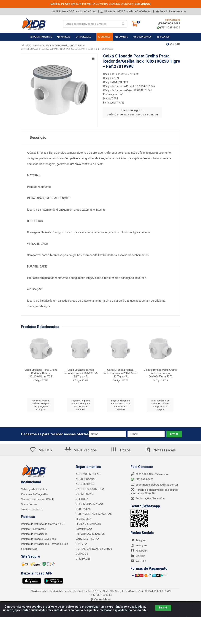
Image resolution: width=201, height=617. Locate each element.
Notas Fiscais (160, 450)
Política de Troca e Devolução (38, 539)
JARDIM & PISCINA (87, 538)
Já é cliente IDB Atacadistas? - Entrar (74, 11)
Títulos (120, 450)
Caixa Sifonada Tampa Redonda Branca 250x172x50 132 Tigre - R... (120, 373)
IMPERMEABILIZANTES (89, 533)
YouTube (138, 561)
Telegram (138, 540)
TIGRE (114, 98)
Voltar (173, 44)
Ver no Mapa (101, 599)
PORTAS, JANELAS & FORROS (93, 548)
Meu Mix (41, 450)
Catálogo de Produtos (34, 489)
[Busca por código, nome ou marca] (91, 24)
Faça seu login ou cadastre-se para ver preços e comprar (132, 112)
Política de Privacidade (34, 534)
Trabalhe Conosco (31, 509)
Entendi (163, 607)
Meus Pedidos (81, 450)
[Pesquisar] (123, 24)
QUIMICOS (82, 553)
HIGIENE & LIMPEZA (87, 523)
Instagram (139, 545)
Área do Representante (171, 11)
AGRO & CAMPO (85, 479)
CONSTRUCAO (84, 494)
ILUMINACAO (83, 528)
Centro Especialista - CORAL (37, 499)
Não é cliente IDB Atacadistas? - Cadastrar (126, 11)
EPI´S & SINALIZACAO (89, 503)
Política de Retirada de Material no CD (43, 524)
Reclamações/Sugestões (148, 498)
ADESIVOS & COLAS (88, 474)
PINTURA (81, 543)
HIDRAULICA (83, 518)
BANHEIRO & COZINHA (89, 489)
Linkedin (138, 555)
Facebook (139, 550)
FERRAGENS (83, 508)
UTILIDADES (83, 558)
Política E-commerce (33, 529)
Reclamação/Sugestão (34, 494)
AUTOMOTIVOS (85, 484)
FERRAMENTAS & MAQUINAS (93, 513)
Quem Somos (29, 504)
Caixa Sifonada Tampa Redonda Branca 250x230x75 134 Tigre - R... (80, 373)
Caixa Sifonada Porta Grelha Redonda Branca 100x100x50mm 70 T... (41, 373)
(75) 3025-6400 (168, 27)
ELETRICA (82, 499)
